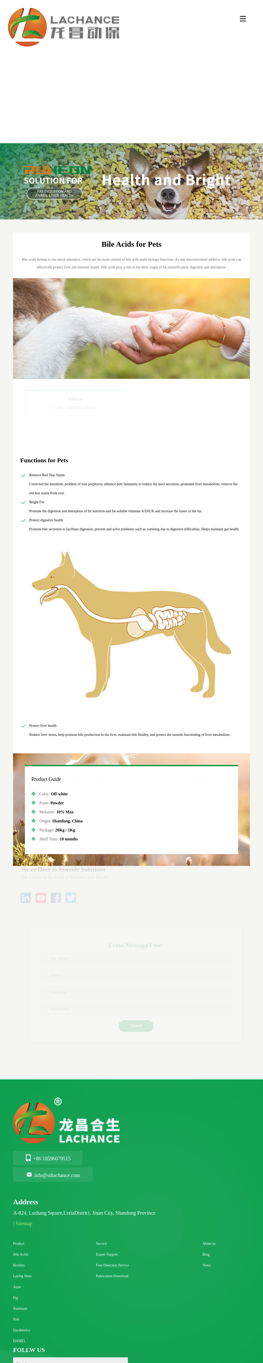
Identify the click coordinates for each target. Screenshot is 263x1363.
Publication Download (112, 1276)
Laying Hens (22, 1276)
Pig (15, 1298)
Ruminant (20, 1308)
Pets (16, 1319)
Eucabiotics (21, 1330)
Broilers (19, 1265)
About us (208, 1244)
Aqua (17, 1287)
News (206, 1265)
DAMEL (19, 1341)
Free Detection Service (112, 1265)
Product (18, 1244)
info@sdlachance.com (53, 1175)
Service (101, 1244)
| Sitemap (22, 1223)
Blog (205, 1254)
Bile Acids (20, 1254)
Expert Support (107, 1254)
